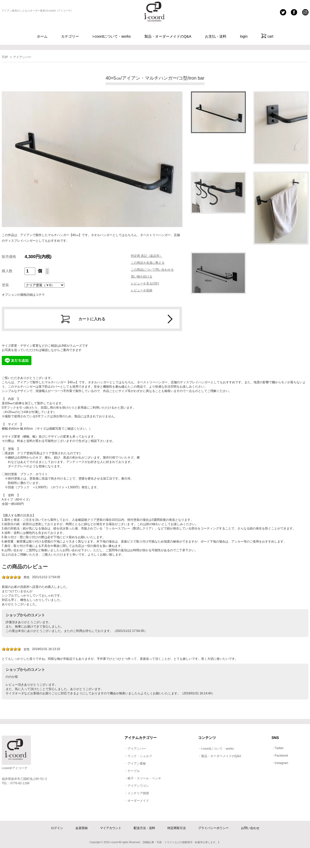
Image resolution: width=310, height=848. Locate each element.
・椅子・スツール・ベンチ (142, 778)
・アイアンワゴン (136, 786)
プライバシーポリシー (213, 828)
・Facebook (280, 755)
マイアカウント (110, 828)
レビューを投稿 (141, 290)
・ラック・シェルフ (138, 756)
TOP (5, 57)
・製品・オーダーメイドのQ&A (219, 756)
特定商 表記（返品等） (146, 256)
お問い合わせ (250, 828)
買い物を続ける (141, 276)
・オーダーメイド (136, 800)
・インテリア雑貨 (136, 793)
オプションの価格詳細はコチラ (23, 294)
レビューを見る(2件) (145, 283)
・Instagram (280, 763)
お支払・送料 (215, 36)
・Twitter (278, 748)
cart (267, 36)
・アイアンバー (135, 748)
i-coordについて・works (112, 36)
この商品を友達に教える (148, 262)
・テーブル (132, 771)
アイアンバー (22, 57)
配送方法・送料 (144, 828)
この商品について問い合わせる (152, 269)
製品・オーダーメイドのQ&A (167, 36)
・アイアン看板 (135, 763)
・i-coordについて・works (216, 748)
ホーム (42, 36)
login (244, 36)
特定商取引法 (176, 828)
